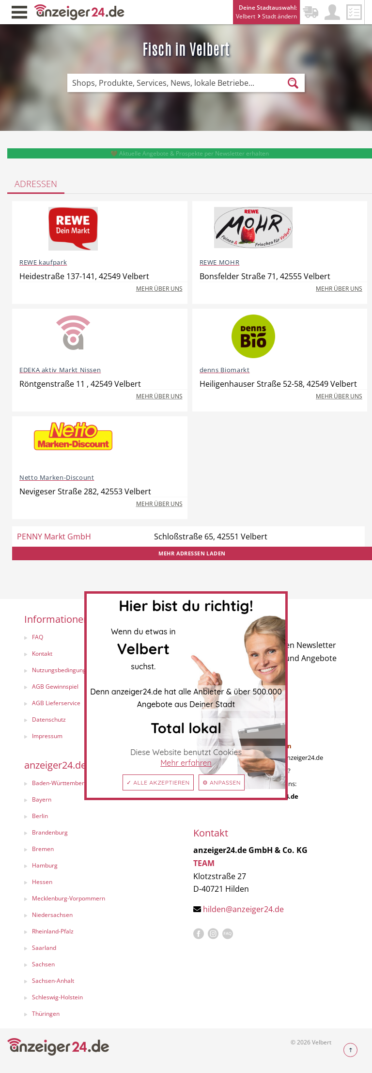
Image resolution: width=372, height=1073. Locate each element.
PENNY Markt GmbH (54, 536)
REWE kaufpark (43, 262)
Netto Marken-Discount (56, 477)
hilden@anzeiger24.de (243, 909)
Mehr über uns (159, 288)
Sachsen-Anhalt (53, 981)
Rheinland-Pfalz (53, 931)
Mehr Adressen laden (191, 553)
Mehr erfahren (186, 763)
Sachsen (43, 964)
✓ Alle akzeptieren (158, 782)
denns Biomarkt (225, 369)
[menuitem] (99, 800)
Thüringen (46, 1014)
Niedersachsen (52, 915)
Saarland (44, 948)
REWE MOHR (220, 262)
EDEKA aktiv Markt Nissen (60, 369)
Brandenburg (50, 832)
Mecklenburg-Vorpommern (68, 898)
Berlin (40, 816)
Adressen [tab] (36, 183)
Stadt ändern (277, 16)
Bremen (43, 849)
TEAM (204, 863)
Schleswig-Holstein (57, 997)
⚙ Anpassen (221, 782)
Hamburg (45, 865)
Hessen (42, 882)
